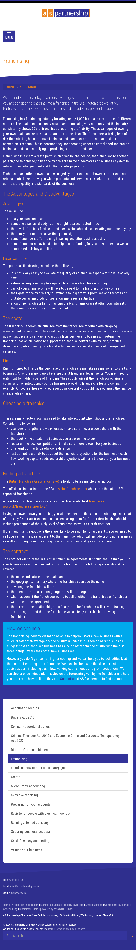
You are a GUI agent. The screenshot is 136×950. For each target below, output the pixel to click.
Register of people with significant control (40, 813)
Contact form (19, 893)
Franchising (19, 759)
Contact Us (110, 905)
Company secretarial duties (30, 726)
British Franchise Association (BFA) (34, 481)
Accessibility (10, 909)
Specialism (32, 905)
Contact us (68, 679)
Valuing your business (26, 850)
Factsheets (11, 87)
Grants (15, 777)
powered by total (56, 909)
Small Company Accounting (30, 841)
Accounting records (25, 708)
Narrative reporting (24, 795)
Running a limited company (30, 823)
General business (28, 87)
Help (35, 909)
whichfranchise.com (72, 489)
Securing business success (31, 831)
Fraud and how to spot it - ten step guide (39, 768)
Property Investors (73, 905)
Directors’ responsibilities (29, 750)
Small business (93, 905)
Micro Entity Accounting (28, 786)
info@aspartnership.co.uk (24, 886)
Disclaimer (25, 909)
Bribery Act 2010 (23, 717)
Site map (124, 905)
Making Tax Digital (50, 905)
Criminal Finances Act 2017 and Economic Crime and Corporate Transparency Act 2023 (65, 738)
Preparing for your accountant (32, 804)
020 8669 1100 (15, 880)
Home (6, 905)
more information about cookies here (66, 928)
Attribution (18, 905)
